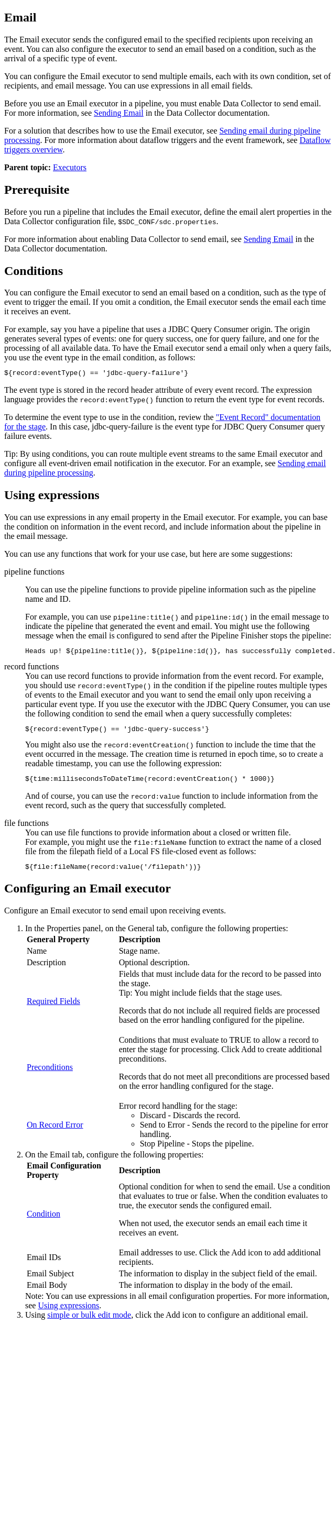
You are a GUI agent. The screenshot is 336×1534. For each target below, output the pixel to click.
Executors (69, 167)
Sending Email (119, 112)
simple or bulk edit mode (89, 1322)
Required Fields (53, 1009)
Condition (43, 1221)
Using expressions (68, 1313)
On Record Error (55, 1132)
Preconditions (50, 1075)
